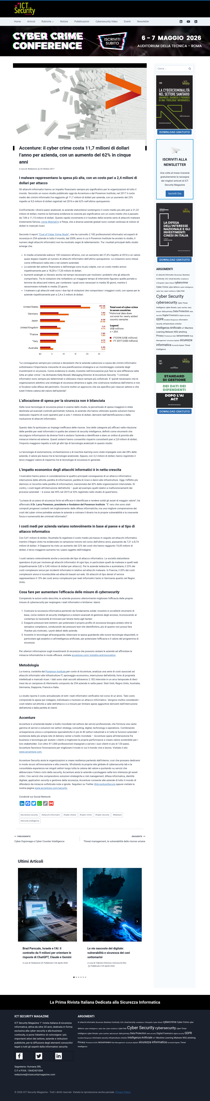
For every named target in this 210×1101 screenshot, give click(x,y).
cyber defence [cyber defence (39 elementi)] (174, 287)
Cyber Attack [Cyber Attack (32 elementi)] (169, 283)
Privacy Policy (123, 1092)
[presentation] (47, 905)
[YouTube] (188, 21)
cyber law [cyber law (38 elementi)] (159, 291)
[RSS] (196, 21)
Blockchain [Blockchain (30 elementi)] (178, 275)
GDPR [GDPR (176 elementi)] (159, 319)
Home (17, 21)
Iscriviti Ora (174, 193)
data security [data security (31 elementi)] (151, 1034)
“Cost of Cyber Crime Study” (53, 234)
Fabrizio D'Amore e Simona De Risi (111, 963)
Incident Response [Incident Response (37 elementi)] (171, 320)
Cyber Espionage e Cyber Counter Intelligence (45, 838)
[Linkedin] (181, 21)
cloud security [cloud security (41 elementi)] (174, 279)
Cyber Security (102, 815)
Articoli (31, 21)
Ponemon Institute (56, 671)
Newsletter (143, 21)
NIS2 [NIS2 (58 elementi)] (176, 332)
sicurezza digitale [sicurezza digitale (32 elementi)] (173, 340)
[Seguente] (137, 921)
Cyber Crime (86, 815)
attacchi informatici (51, 815)
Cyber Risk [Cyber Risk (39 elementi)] (180, 291)
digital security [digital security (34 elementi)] (184, 315)
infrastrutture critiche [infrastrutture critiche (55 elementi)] (172, 324)
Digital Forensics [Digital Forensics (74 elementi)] (170, 315)
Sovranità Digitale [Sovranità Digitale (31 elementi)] (178, 345)
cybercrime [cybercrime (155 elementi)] (181, 282)
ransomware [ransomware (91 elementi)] (182, 335)
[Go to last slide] (22, 921)
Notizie (64, 21)
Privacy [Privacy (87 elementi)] (160, 335)
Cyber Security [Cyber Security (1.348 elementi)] (169, 296)
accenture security (29, 815)
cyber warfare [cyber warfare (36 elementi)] (182, 308)
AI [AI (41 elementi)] (157, 275)
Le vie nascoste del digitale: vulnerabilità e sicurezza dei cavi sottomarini (108, 953)
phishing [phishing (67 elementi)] (183, 332)
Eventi (127, 21)
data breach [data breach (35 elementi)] (114, 1033)
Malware (117, 815)
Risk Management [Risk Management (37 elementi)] (118, 1043)
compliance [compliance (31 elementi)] (184, 279)
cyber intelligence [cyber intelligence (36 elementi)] (186, 287)
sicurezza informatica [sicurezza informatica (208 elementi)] (153, 1042)
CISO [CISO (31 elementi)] (166, 279)
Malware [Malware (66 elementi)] (169, 332)
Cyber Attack (70, 815)
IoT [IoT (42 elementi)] (183, 328)
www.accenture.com (30, 751)
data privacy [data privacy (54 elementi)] (167, 311)
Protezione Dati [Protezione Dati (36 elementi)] (170, 336)
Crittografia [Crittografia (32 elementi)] (160, 283)
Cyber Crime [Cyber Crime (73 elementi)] (162, 287)
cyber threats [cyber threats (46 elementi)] (171, 307)
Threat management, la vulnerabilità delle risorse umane (113, 838)
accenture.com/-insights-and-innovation (94, 655)
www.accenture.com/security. (51, 788)
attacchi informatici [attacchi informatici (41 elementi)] (166, 275)
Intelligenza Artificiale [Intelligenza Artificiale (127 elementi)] (168, 327)
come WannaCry (50, 221)
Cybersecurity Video (107, 21)
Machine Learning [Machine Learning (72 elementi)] (164, 1037)
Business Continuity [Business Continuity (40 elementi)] (112, 1022)
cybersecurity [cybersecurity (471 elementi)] (166, 302)
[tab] (74, 977)
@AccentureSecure (105, 784)
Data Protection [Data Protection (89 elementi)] (181, 311)
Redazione (32, 169)
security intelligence (29, 821)
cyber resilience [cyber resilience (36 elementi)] (170, 291)
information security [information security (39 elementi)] (100, 1038)
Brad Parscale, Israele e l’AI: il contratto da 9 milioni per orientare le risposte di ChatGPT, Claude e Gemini (47, 953)
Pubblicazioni (81, 21)
